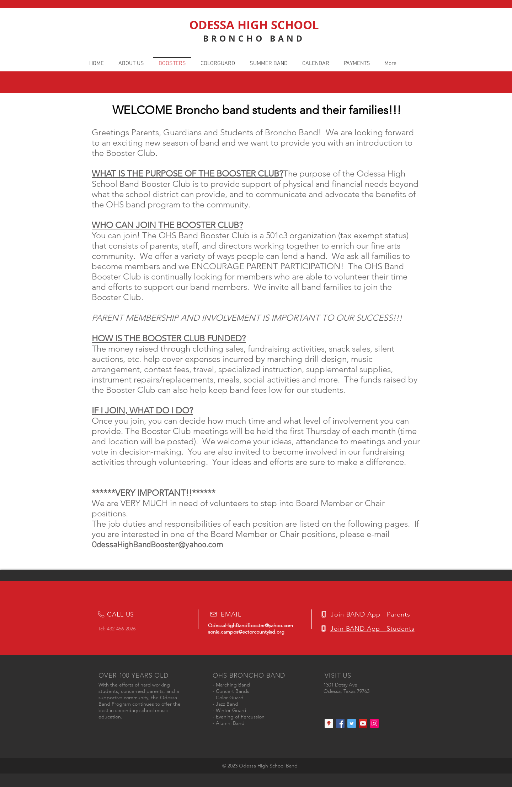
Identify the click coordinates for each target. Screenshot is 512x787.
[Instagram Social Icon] (374, 723)
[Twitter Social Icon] (351, 723)
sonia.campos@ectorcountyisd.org (246, 632)
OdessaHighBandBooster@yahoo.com (157, 545)
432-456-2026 (121, 628)
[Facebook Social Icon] (340, 723)
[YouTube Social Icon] (363, 723)
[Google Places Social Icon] (329, 723)
